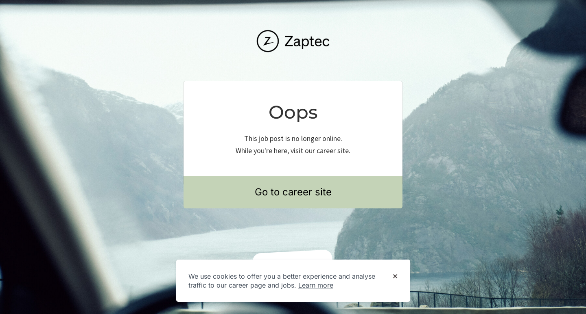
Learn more (315, 285)
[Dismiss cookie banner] (395, 276)
